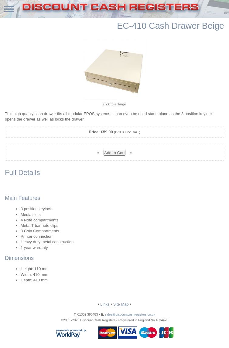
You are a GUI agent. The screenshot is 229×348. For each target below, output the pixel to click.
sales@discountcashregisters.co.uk (130, 314)
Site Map (120, 304)
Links (104, 304)
